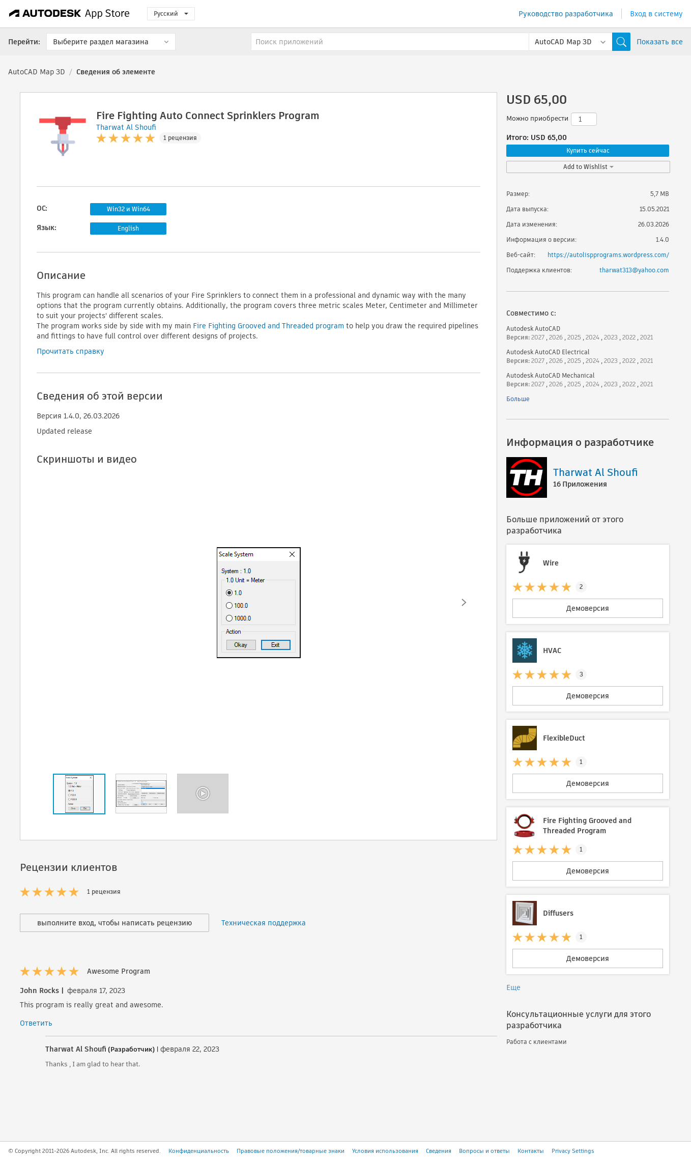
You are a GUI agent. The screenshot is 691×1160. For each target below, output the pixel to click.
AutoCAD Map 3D (36, 72)
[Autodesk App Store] (69, 13)
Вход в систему (656, 14)
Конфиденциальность (198, 1151)
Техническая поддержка (263, 923)
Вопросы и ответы (484, 1151)
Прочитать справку (70, 351)
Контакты (530, 1151)
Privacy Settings (573, 1151)
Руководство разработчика (566, 14)
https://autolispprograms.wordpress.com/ (608, 254)
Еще (513, 987)
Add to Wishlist (588, 166)
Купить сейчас (588, 150)
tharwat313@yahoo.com (634, 270)
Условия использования (385, 1151)
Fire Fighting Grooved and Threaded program (268, 326)
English (128, 228)
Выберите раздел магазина (101, 42)
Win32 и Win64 (128, 209)
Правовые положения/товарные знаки (290, 1151)
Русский (171, 13)
